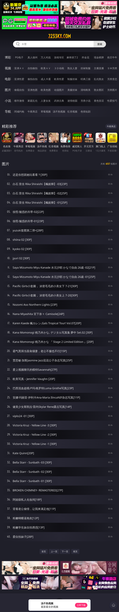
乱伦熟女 (99, 79)
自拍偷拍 (32, 68)
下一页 (65, 551)
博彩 (8, 57)
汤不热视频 (59, 111)
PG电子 (19, 57)
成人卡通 (46, 79)
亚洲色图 (32, 90)
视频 (8, 68)
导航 (8, 111)
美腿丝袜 (72, 90)
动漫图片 (59, 90)
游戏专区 (59, 57)
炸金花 (85, 57)
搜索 (99, 44)
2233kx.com (59, 36)
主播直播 (99, 68)
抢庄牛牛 (112, 57)
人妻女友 (46, 100)
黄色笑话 (99, 100)
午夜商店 (32, 111)
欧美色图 (46, 90)
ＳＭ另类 (112, 68)
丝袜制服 (85, 68)
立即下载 (81, 605)
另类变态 (112, 79)
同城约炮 (19, 111)
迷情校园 (72, 100)
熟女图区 (99, 90)
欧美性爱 (59, 79)
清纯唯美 (85, 90)
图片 (8, 90)
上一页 (54, 551)
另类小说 (85, 100)
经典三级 (85, 79)
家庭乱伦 (32, 100)
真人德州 (32, 57)
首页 (44, 551)
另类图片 (112, 90)
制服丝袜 (72, 79)
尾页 (75, 551)
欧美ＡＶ (46, 68)
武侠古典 (59, 100)
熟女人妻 (72, 68)
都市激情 (19, 100)
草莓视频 (46, 111)
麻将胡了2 (72, 57)
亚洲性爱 (19, 79)
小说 (8, 101)
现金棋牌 (99, 57)
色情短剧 (85, 111)
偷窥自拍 (19, 90)
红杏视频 (72, 111)
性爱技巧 (112, 100)
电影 (8, 79)
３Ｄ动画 (59, 68)
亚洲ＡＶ (19, 68)
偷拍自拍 (32, 79)
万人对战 (46, 57)
